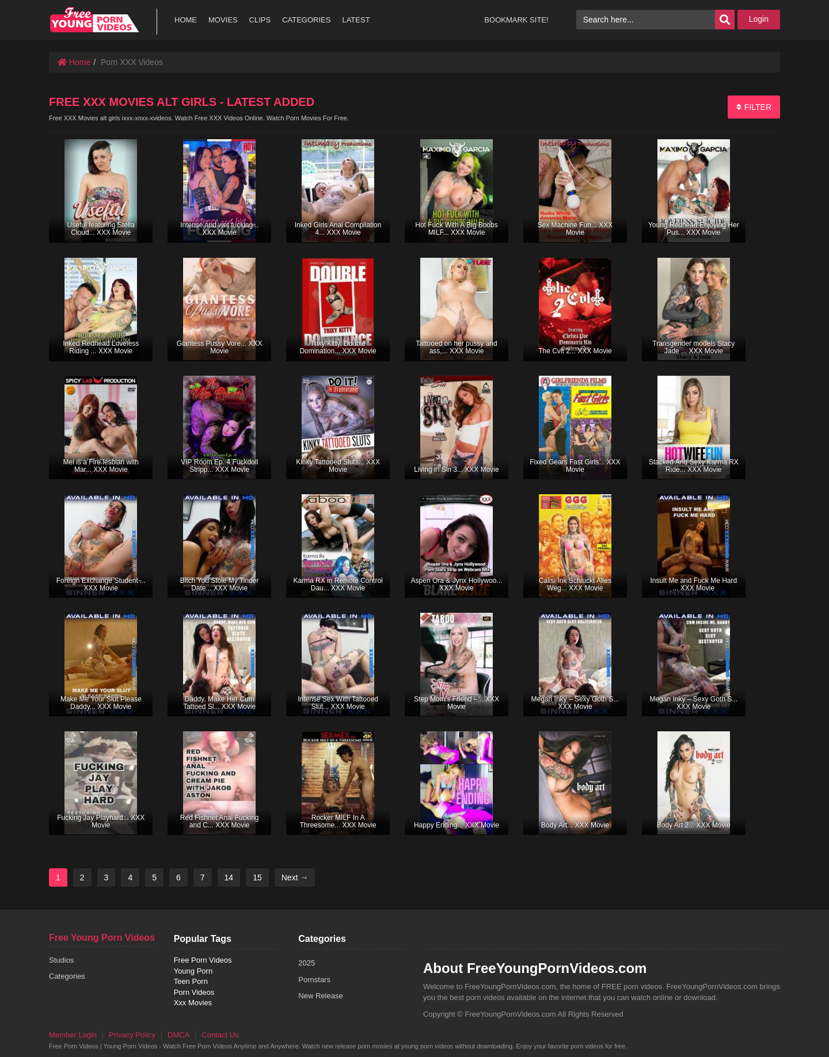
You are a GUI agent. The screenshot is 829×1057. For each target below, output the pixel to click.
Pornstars (314, 979)
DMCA (178, 1035)
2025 (306, 963)
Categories (67, 976)
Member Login (73, 1035)
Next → (295, 877)
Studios (61, 960)
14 (229, 877)
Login (759, 19)
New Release (320, 995)
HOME (185, 20)
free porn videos (94, 20)
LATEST (356, 20)
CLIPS (260, 20)
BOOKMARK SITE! (516, 20)
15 (257, 877)
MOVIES (223, 20)
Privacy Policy (132, 1035)
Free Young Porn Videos (102, 937)
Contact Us (219, 1035)
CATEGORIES (306, 20)
